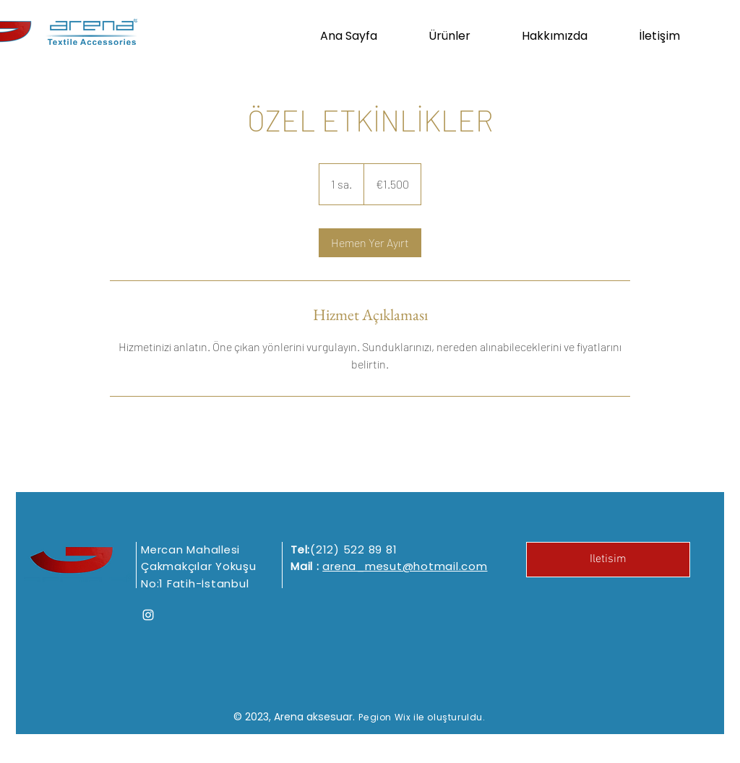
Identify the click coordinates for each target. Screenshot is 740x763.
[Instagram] (148, 615)
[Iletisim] (608, 559)
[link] (370, 242)
